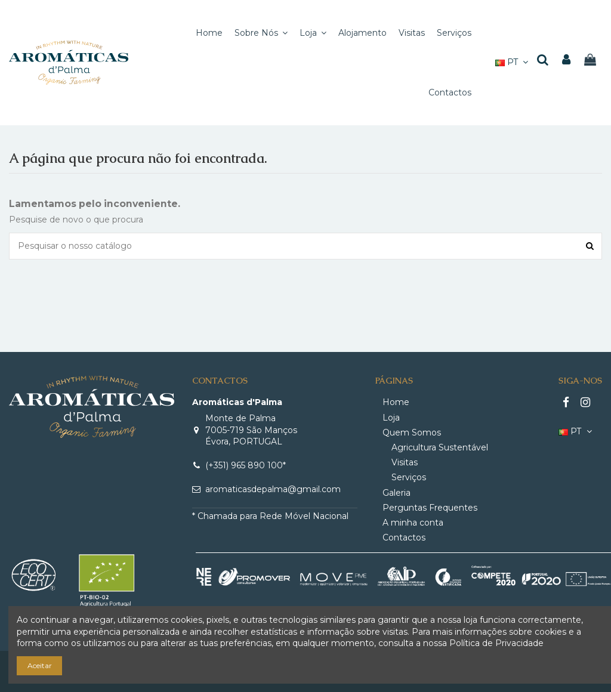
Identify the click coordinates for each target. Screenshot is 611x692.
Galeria (396, 492)
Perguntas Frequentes (429, 507)
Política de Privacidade (496, 643)
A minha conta (412, 522)
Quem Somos (411, 432)
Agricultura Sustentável (439, 447)
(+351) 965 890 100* (245, 465)
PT (513, 62)
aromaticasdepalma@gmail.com (273, 489)
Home (395, 402)
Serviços (408, 477)
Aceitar (39, 665)
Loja (391, 417)
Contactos (403, 537)
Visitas (404, 462)
